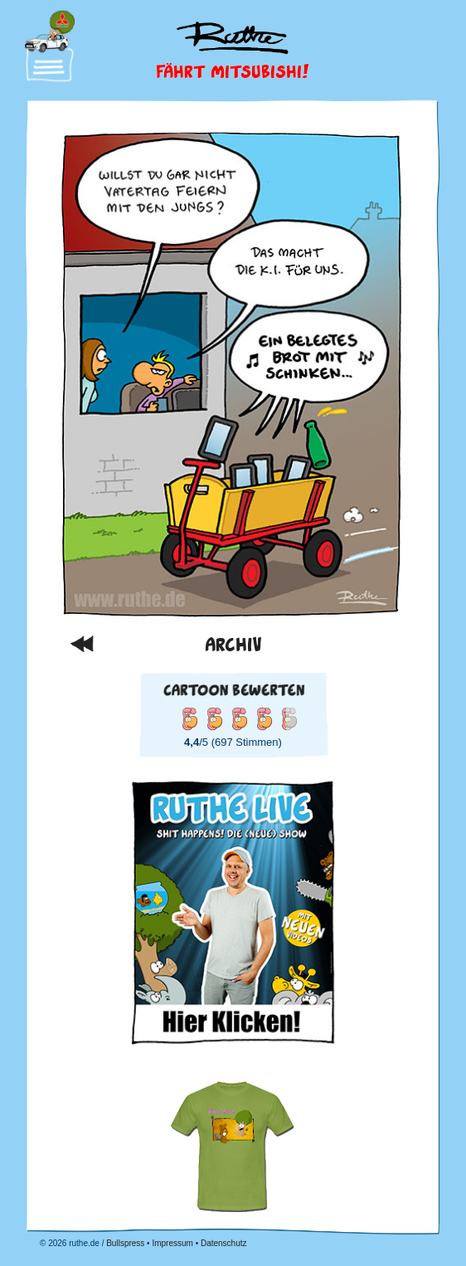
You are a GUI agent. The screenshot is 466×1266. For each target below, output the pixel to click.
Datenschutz (224, 1243)
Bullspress (125, 1243)
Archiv (233, 644)
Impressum (172, 1243)
